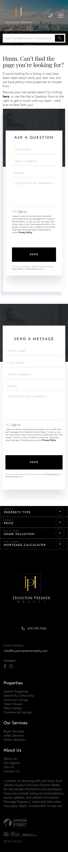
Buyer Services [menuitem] (14, 731)
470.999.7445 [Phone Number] (37, 628)
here (6, 96)
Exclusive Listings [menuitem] (16, 700)
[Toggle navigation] (60, 15)
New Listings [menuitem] (13, 708)
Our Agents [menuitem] (12, 763)
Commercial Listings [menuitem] (18, 712)
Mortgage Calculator (25, 545)
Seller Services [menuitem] (14, 735)
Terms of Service (32, 269)
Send (34, 254)
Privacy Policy (25, 232)
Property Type (17, 512)
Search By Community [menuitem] (19, 695)
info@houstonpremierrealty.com (26, 651)
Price (9, 523)
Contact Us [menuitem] (11, 771)
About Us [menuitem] (10, 758)
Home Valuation (19, 534)
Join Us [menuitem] (9, 767)
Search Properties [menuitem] (16, 691)
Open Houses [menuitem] (13, 704)
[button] (59, 38)
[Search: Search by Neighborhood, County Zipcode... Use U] (29, 38)
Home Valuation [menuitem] (15, 739)
